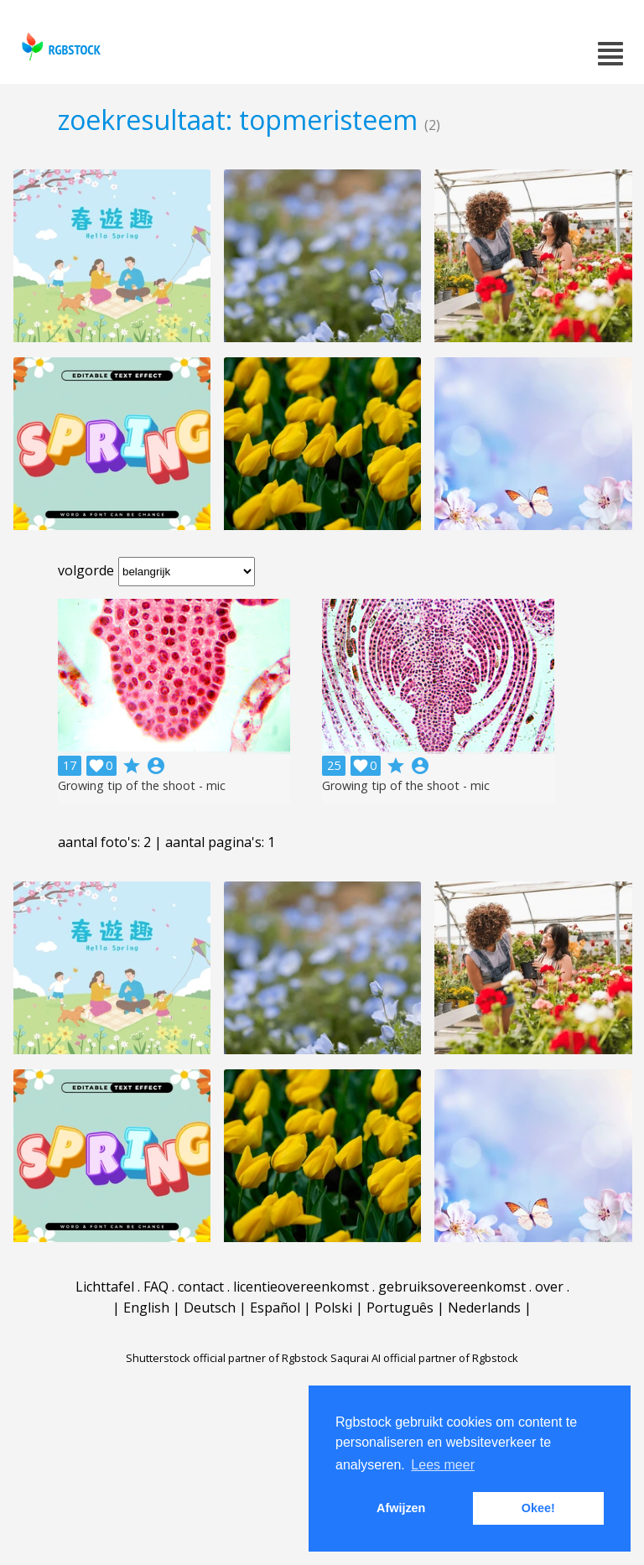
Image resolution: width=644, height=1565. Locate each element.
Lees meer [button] (443, 1465)
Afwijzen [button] (401, 1508)
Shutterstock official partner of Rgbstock (227, 1357)
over (549, 1286)
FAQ (156, 1286)
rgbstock (59, 46)
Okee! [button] (538, 1508)
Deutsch (210, 1307)
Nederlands (484, 1307)
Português (400, 1307)
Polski (333, 1307)
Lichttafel (104, 1286)
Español (275, 1307)
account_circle (156, 766)
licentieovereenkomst (301, 1286)
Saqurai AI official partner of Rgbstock (424, 1357)
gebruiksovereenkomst (452, 1286)
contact (201, 1286)
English (146, 1307)
